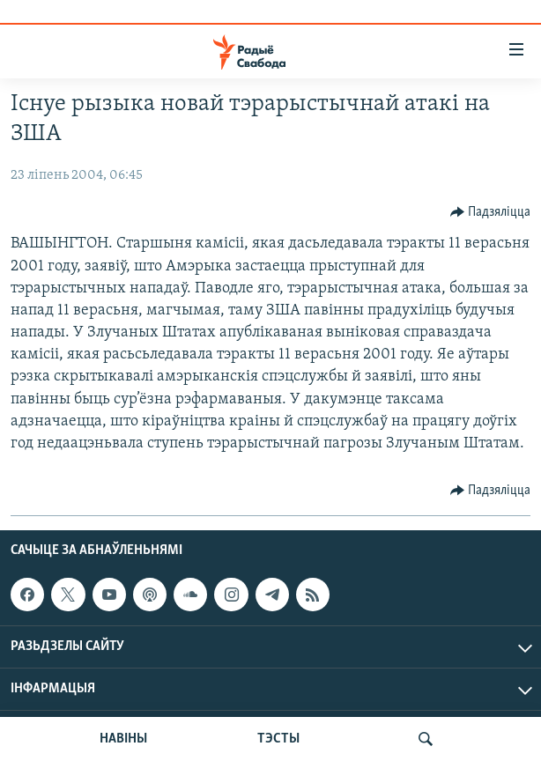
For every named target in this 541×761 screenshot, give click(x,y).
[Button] (490, 212)
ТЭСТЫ (278, 739)
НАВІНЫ (123, 739)
